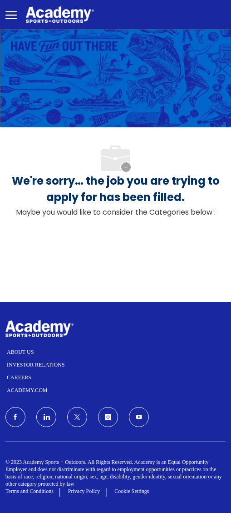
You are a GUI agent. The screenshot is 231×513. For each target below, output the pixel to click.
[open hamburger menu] (11, 14)
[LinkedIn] (46, 417)
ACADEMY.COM (27, 390)
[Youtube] (139, 417)
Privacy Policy (84, 491)
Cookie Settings (131, 491)
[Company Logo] (60, 14)
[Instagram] (108, 417)
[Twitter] (77, 417)
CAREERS (19, 377)
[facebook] (15, 417)
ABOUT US (20, 352)
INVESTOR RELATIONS (35, 365)
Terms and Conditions (29, 491)
